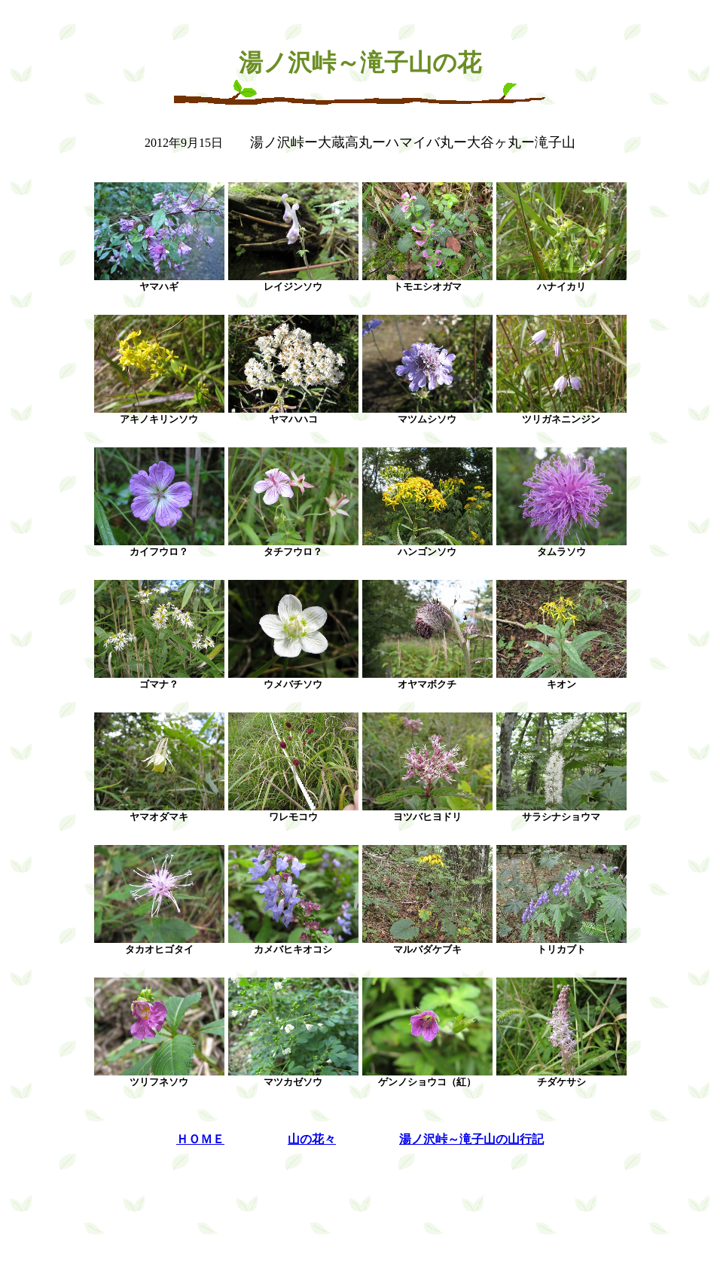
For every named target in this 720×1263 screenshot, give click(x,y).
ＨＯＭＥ (200, 1139)
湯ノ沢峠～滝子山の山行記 (471, 1139)
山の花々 (312, 1139)
